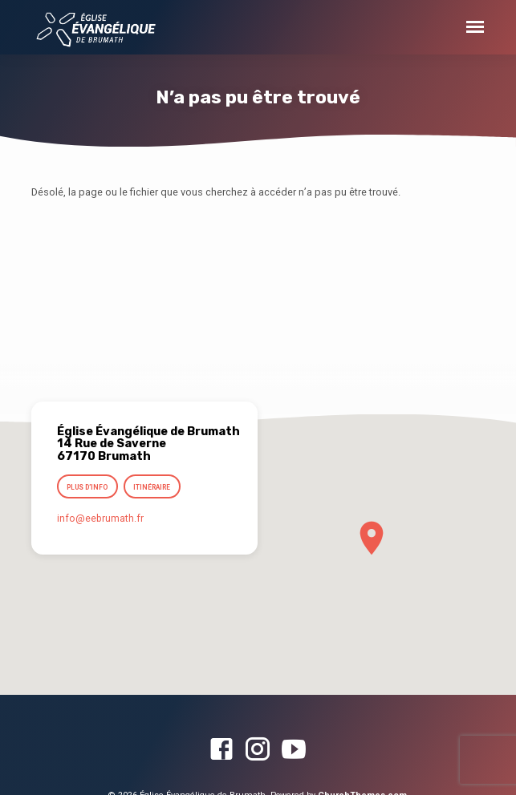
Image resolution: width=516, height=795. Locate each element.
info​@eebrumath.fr (100, 518)
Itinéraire (151, 487)
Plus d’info (87, 487)
